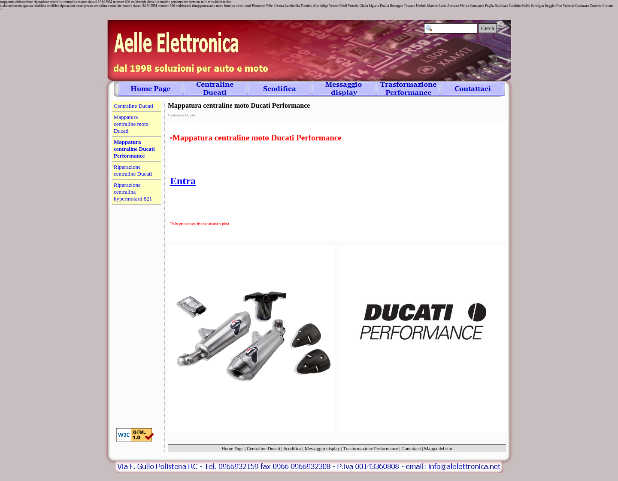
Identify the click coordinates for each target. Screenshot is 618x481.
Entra (183, 180)
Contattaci (411, 448)
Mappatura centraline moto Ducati (131, 124)
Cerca (487, 28)
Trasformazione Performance (370, 448)
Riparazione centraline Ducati (133, 170)
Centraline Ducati (263, 448)
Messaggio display (322, 448)
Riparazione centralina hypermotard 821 (133, 192)
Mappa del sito (438, 448)
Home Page (232, 448)
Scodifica (293, 448)
